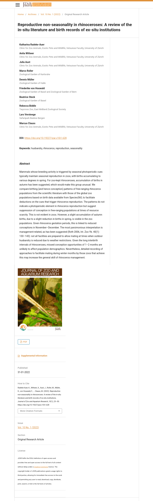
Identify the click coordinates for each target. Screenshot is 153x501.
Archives (32, 14)
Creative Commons (41, 467)
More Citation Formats (31, 411)
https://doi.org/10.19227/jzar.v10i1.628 (46, 138)
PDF (25, 342)
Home (21, 14)
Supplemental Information (34, 355)
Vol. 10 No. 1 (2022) (50, 14)
